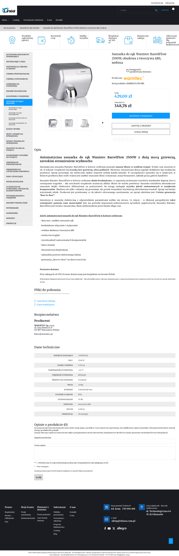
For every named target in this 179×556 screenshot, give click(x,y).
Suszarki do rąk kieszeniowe (15, 113)
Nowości (10, 218)
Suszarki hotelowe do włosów (18, 119)
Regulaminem (81, 433)
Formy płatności (43, 515)
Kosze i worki (13, 129)
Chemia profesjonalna (17, 74)
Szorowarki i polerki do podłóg (17, 156)
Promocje (11, 223)
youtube (109, 528)
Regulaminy (10, 512)
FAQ (6, 522)
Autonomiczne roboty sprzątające (17, 55)
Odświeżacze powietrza (12, 85)
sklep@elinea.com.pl (123, 555)
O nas (72, 516)
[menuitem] (5, 20)
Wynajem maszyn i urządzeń (15, 197)
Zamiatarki (12, 213)
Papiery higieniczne (16, 91)
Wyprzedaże (12, 208)
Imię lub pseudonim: (42, 438)
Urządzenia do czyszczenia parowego (17, 170)
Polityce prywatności (85, 471)
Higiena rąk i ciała (15, 62)
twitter (113, 528)
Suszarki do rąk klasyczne (15, 108)
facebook (105, 528)
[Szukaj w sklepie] (139, 10)
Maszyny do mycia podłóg (15, 149)
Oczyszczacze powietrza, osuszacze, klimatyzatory (17, 189)
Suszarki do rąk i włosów (15, 102)
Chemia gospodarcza (17, 79)
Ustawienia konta (28, 518)
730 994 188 (128, 508)
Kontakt (73, 512)
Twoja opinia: (40, 445)
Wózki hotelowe (14, 182)
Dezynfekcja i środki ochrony (16, 68)
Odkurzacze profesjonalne (13, 163)
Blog (55, 534)
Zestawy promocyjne (16, 203)
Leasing (57, 531)
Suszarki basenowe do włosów (18, 124)
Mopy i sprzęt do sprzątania (14, 135)
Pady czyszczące (14, 176)
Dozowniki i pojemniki (17, 96)
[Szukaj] (156, 10)
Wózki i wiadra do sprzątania (15, 142)
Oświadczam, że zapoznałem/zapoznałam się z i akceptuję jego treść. (73, 463)
